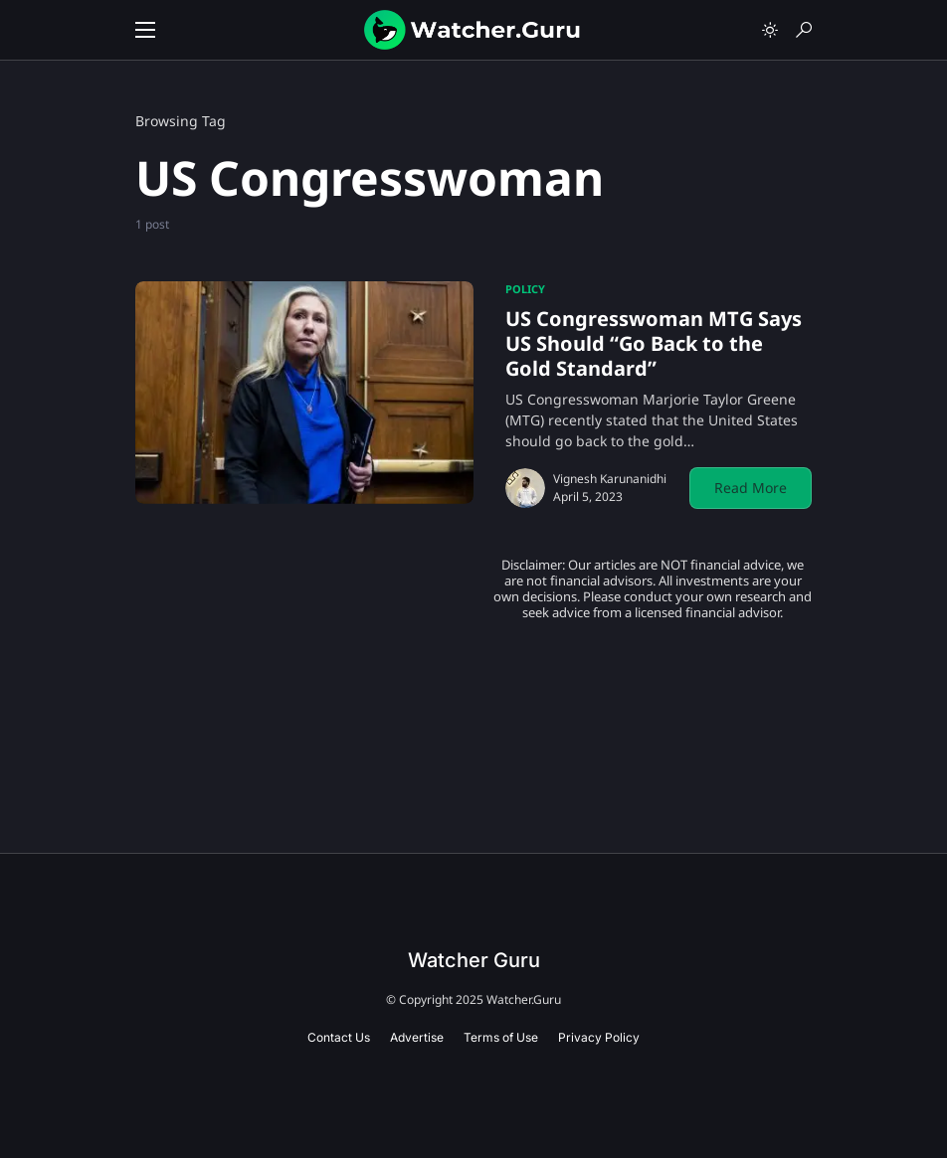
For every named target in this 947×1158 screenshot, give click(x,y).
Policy (525, 288)
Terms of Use (501, 1037)
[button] (145, 30)
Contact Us (338, 1037)
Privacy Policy (599, 1037)
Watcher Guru (474, 960)
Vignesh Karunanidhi (609, 478)
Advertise (417, 1037)
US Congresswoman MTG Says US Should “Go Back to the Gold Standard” (653, 343)
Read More (750, 487)
